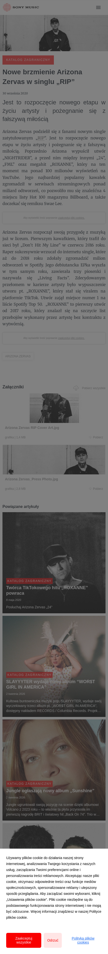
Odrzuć (52, 940)
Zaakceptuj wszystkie (23, 940)
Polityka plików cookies (83, 940)
